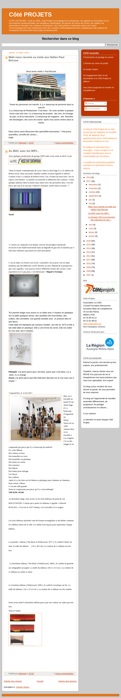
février (92, 232)
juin (90, 200)
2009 (88, 267)
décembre (93, 184)
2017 (88, 181)
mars (91, 228)
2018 (88, 177)
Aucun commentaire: (64, 143)
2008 (88, 271)
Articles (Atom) (22, 687)
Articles (89, 103)
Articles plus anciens (67, 681)
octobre (92, 192)
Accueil (40, 681)
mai (91, 203)
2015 (88, 244)
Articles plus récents (13, 681)
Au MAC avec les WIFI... (24, 150)
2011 (88, 260)
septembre (94, 196)
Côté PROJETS (30, 14)
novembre (93, 188)
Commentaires (93, 109)
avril (91, 225)
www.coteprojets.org (92, 324)
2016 (88, 241)
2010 (88, 263)
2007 (88, 275)
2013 (88, 252)
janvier (92, 236)
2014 (88, 248)
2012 (88, 256)
